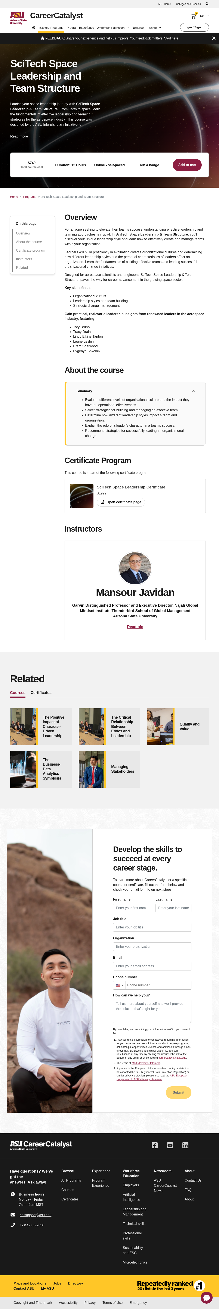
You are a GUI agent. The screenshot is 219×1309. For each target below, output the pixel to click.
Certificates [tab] (41, 693)
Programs (29, 196)
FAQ (188, 1190)
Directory (75, 1283)
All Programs (71, 1180)
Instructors (24, 259)
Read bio (135, 627)
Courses (67, 1190)
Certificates (69, 1199)
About (189, 1199)
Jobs (57, 1283)
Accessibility (68, 1302)
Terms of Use (112, 1302)
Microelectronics (135, 1262)
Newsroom (139, 27)
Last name (163, 899)
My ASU (47, 1288)
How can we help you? (131, 995)
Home (14, 196)
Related (22, 267)
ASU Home (164, 4)
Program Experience (80, 27)
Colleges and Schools (188, 4)
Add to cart (187, 165)
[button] (119, 985)
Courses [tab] (17, 693)
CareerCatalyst (56, 15)
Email (117, 957)
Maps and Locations (29, 1283)
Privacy (90, 1302)
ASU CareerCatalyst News (165, 1186)
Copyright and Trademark (32, 1302)
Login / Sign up (194, 27)
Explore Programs (51, 27)
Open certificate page (121, 502)
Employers (131, 1185)
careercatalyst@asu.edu (172, 1057)
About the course (29, 242)
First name (121, 899)
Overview (23, 233)
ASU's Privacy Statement (146, 1063)
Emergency (138, 1302)
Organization (123, 938)
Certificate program (30, 250)
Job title (119, 919)
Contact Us (193, 1180)
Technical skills (134, 1224)
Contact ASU (23, 1288)
